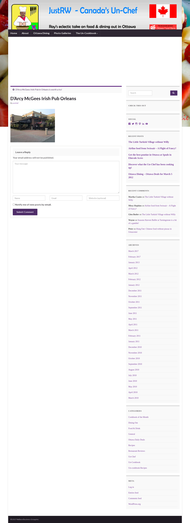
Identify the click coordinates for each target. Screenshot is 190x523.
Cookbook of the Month (138, 417)
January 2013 (134, 262)
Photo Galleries (62, 33)
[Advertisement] (95, 63)
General (131, 434)
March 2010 (133, 398)
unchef (15, 103)
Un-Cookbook (134, 462)
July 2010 (132, 375)
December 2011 (135, 291)
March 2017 (133, 251)
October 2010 (134, 358)
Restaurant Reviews (136, 451)
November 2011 (135, 296)
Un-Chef (132, 457)
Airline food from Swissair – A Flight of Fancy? (152, 148)
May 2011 (132, 319)
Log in (131, 487)
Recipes (131, 445)
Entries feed (133, 493)
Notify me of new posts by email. (33, 204)
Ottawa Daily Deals (136, 440)
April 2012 (132, 268)
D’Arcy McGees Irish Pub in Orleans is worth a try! (39, 89)
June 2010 (132, 381)
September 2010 (135, 364)
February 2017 (134, 257)
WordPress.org (134, 504)
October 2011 (134, 302)
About (25, 33)
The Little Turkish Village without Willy (148, 142)
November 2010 (135, 353)
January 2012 (134, 285)
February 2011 (134, 336)
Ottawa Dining (41, 33)
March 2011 (133, 330)
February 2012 (134, 279)
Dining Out (133, 423)
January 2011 (134, 341)
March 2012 (133, 274)
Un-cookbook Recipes (137, 468)
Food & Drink (134, 428)
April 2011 (132, 324)
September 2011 (135, 308)
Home (13, 33)
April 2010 (132, 392)
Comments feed (134, 498)
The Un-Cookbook (87, 33)
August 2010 (133, 370)
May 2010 (132, 387)
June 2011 (132, 313)
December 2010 (135, 347)
